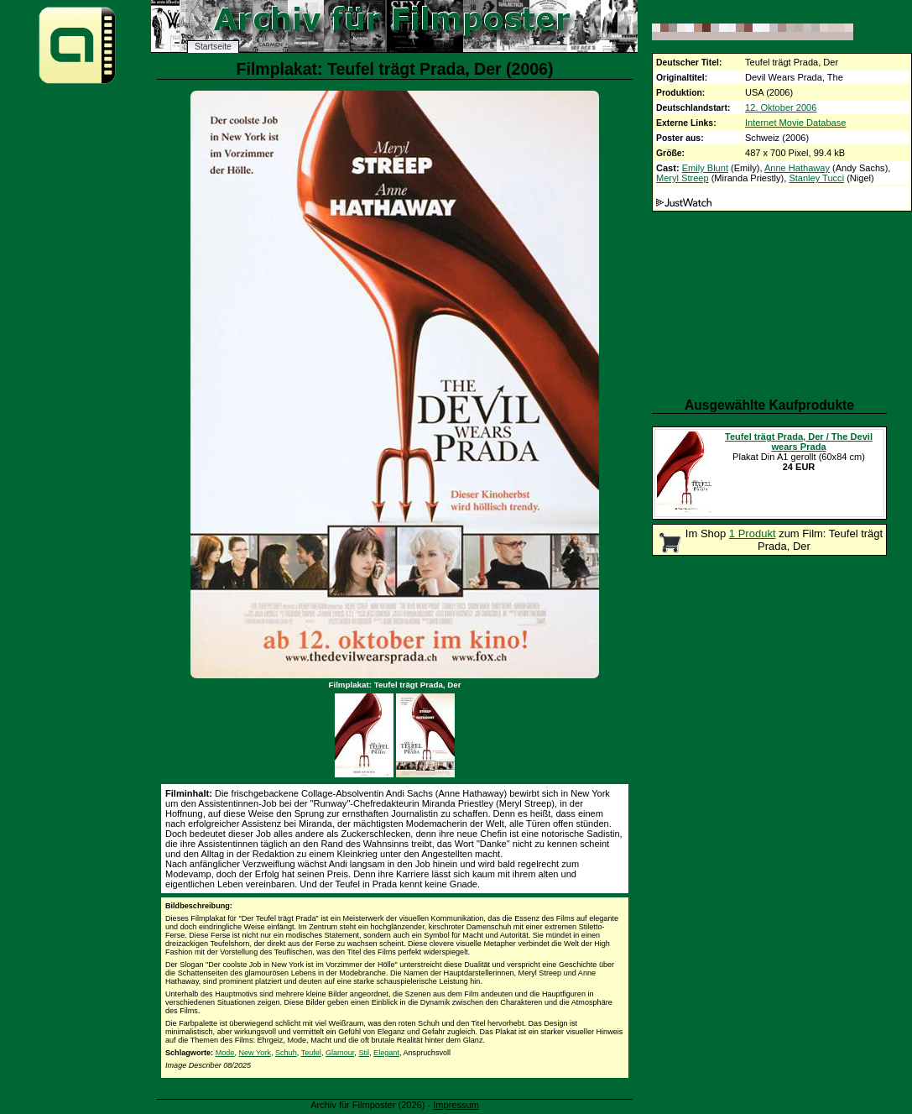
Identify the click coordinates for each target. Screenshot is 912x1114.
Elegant (386, 1053)
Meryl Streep (682, 178)
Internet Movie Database (795, 123)
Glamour (340, 1053)
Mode (225, 1053)
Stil (363, 1053)
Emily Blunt (705, 168)
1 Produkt (752, 533)
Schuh (286, 1053)
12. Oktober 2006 (780, 107)
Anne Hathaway (797, 168)
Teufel (311, 1053)
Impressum (456, 1105)
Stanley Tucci (816, 178)
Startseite (213, 46)
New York (254, 1053)
